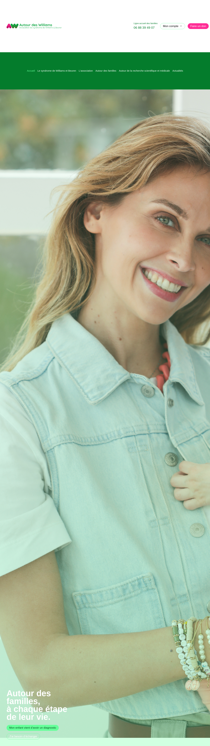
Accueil (31, 70)
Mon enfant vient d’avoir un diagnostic (32, 727)
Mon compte (172, 26)
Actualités (177, 70)
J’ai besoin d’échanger (23, 736)
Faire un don (198, 26)
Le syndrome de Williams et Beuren (56, 70)
